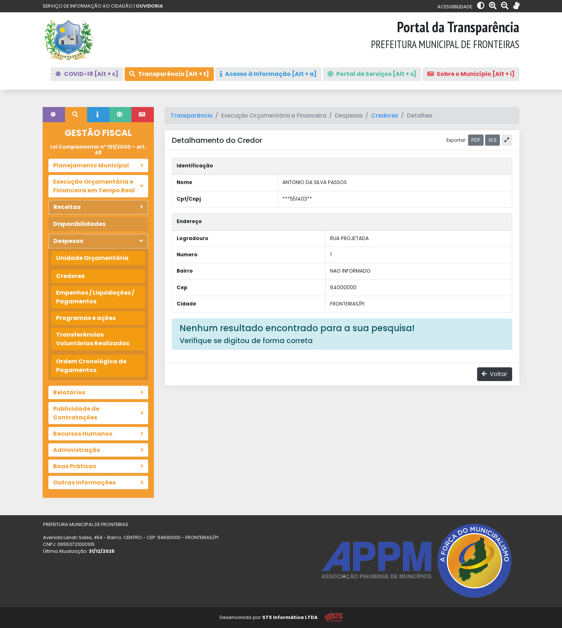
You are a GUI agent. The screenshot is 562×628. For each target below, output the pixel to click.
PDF (475, 140)
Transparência (191, 115)
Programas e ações (86, 318)
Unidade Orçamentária (92, 258)
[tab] (54, 114)
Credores (70, 276)
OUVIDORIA (149, 6)
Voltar (494, 374)
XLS (492, 140)
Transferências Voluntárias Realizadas (92, 338)
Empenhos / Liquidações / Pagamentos (95, 297)
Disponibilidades (79, 224)
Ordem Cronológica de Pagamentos (91, 365)
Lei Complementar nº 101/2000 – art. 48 (98, 150)
